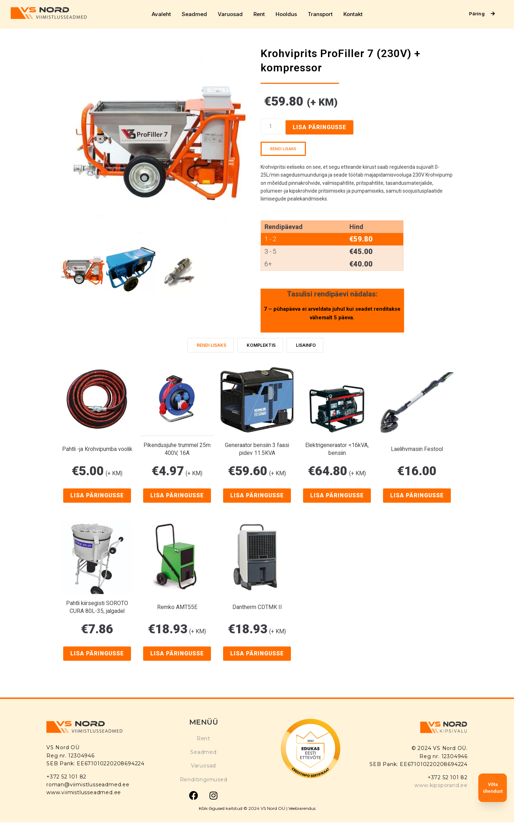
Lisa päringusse (320, 127)
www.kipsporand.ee (441, 785)
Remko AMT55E (177, 607)
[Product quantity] (273, 126)
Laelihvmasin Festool (417, 449)
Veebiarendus (302, 808)
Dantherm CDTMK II (257, 607)
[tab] (210, 345)
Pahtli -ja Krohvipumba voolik (97, 449)
